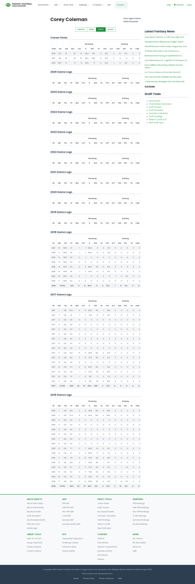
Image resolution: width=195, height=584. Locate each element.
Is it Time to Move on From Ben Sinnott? (163, 72)
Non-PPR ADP (68, 511)
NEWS (91, 29)
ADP (56, 5)
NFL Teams (137, 538)
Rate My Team (33, 524)
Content (120, 5)
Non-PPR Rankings (141, 511)
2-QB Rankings (139, 515)
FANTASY (81, 29)
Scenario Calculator (158, 113)
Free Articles (103, 542)
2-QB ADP (66, 515)
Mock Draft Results (35, 507)
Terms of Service (106, 578)
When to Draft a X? (158, 119)
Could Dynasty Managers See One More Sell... (165, 81)
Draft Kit (101, 538)
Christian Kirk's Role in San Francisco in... (162, 51)
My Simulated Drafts (36, 520)
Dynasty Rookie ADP (71, 524)
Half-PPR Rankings (141, 507)
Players (101, 559)
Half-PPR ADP (68, 507)
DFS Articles (103, 555)
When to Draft (104, 524)
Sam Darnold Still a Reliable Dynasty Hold (163, 77)
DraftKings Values (70, 542)
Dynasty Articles (105, 551)
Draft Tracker (155, 107)
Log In (189, 5)
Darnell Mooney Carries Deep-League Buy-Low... (166, 46)
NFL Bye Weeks (139, 542)
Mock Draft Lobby (35, 503)
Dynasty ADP (68, 520)
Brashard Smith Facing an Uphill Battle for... (164, 55)
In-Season (97, 5)
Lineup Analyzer (34, 546)
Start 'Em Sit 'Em (34, 538)
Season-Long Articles (107, 546)
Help (169, 5)
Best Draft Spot (156, 122)
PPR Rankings (139, 503)
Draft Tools (68, 5)
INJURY (111, 29)
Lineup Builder (68, 551)
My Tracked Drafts (106, 511)
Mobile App (32, 528)
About (75, 578)
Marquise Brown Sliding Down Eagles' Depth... (164, 41)
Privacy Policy (88, 578)
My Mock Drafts (34, 511)
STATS (100, 29)
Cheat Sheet (103, 503)
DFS (109, 5)
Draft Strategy (155, 116)
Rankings (83, 5)
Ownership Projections (72, 538)
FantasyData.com (105, 573)
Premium (179, 5)
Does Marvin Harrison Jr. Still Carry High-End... (165, 37)
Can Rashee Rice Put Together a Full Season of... (166, 60)
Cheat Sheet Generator (160, 104)
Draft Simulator (156, 110)
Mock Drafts (43, 5)
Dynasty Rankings (141, 520)
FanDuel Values (69, 546)
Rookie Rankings (140, 524)
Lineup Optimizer (34, 542)
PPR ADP (65, 503)
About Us (137, 546)
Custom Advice (34, 551)
